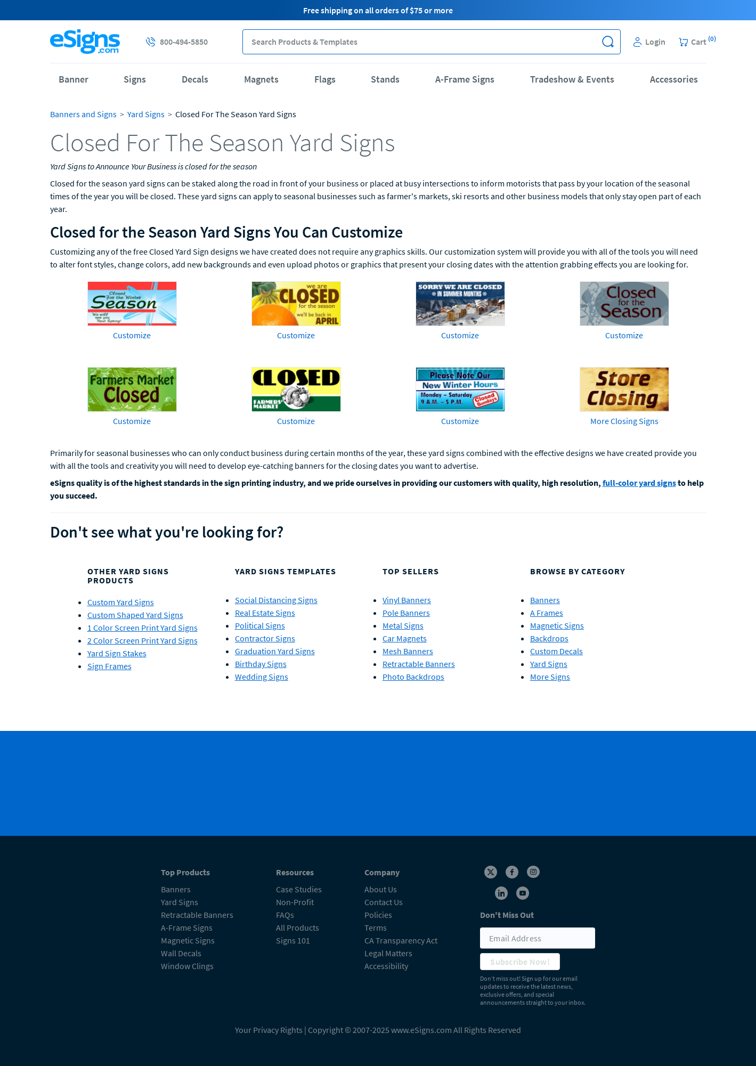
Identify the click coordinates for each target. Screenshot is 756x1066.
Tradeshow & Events (572, 79)
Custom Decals (556, 651)
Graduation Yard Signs (275, 651)
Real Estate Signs (265, 612)
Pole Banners (406, 612)
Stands (385, 79)
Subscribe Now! (520, 961)
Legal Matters (388, 953)
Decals (195, 79)
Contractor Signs (265, 638)
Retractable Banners (419, 663)
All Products (297, 927)
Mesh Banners (408, 651)
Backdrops (549, 638)
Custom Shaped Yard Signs (135, 614)
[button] (608, 42)
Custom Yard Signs (120, 602)
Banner (73, 79)
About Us (380, 889)
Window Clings (187, 966)
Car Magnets (405, 638)
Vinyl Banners (407, 600)
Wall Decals (181, 953)
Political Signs (260, 625)
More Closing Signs (624, 421)
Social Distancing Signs (276, 600)
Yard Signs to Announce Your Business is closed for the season (153, 166)
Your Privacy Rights (269, 1029)
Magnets (261, 79)
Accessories (674, 79)
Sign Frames (109, 666)
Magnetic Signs (557, 625)
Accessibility (386, 966)
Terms (375, 927)
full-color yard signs (639, 482)
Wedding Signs (261, 676)
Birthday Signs (261, 663)
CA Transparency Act (400, 940)
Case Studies (299, 889)
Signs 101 (293, 940)
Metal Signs (403, 625)
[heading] (378, 142)
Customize (132, 335)
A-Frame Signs (464, 79)
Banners (545, 600)
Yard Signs (146, 114)
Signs (135, 79)
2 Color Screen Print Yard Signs (142, 640)
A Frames (546, 612)
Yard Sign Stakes (117, 653)
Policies (378, 914)
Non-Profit (295, 902)
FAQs (285, 914)
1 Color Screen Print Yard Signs (142, 627)
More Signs (550, 676)
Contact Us (383, 902)
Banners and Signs (83, 114)
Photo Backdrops (413, 676)
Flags (325, 79)
